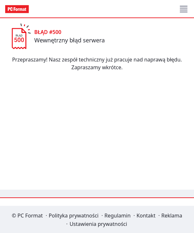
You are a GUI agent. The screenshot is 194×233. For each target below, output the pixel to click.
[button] (183, 9)
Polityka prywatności (74, 215)
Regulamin (117, 215)
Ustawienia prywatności (98, 223)
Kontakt (146, 215)
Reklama (171, 215)
